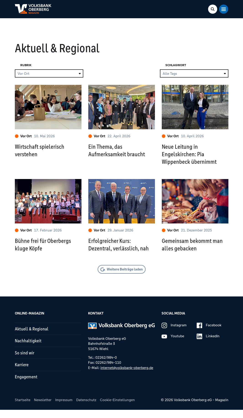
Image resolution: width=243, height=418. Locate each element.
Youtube (173, 341)
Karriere (22, 372)
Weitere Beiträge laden (125, 274)
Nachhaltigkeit (29, 347)
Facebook (209, 330)
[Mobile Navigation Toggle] (223, 9)
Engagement (27, 385)
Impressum (64, 408)
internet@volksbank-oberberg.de (126, 372)
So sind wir (25, 359)
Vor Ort (23, 136)
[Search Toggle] (212, 9)
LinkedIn (208, 341)
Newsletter (43, 408)
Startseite (22, 408)
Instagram (174, 330)
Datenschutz (86, 408)
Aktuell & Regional (32, 334)
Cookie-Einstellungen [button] (117, 408)
